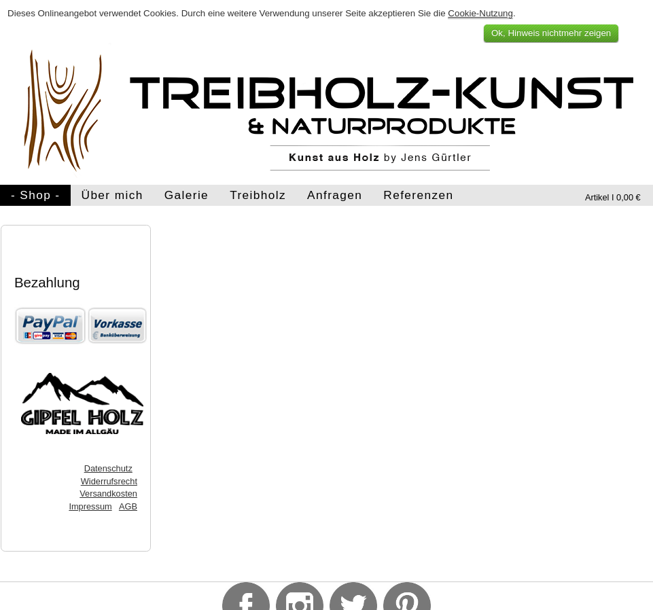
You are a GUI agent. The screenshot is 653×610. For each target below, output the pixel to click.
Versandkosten (108, 493)
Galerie (186, 195)
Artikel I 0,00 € (613, 197)
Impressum (90, 506)
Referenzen (418, 195)
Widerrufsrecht (109, 481)
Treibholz (258, 195)
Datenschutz (108, 468)
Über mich (112, 195)
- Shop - (35, 195)
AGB (128, 506)
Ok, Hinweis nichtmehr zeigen (551, 33)
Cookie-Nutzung (480, 13)
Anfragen (334, 195)
